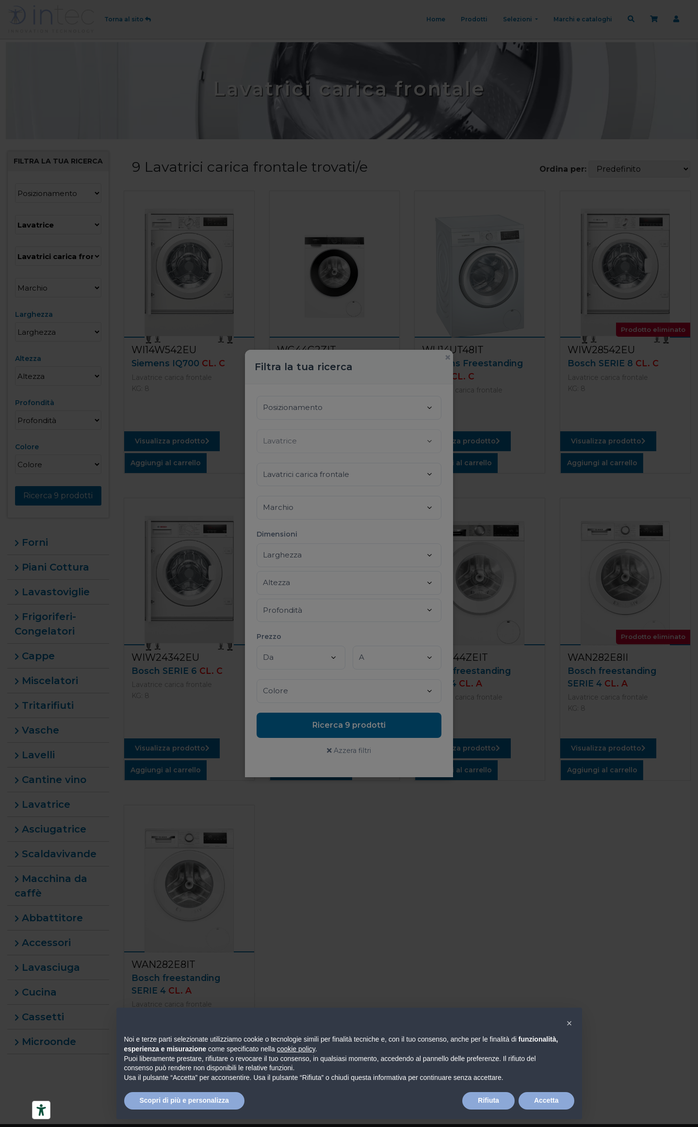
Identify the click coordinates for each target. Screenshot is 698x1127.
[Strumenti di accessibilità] (41, 1110)
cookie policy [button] (296, 1049)
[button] (569, 1023)
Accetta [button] (546, 1100)
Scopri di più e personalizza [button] (184, 1100)
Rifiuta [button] (488, 1100)
